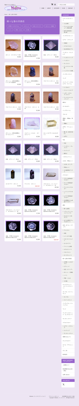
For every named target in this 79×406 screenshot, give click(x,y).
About (49, 8)
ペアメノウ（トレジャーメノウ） (68, 212)
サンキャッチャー (67, 318)
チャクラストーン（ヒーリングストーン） (68, 286)
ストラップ (67, 150)
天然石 (65, 43)
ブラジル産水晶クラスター (68, 179)
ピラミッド (26, 26)
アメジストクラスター (68, 188)
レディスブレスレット (68, 19)
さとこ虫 (65, 350)
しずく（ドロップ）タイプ (68, 94)
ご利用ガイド (66, 365)
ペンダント (67, 60)
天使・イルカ (19, 29)
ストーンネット (68, 299)
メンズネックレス (67, 74)
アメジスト (67, 230)
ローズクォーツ (68, 255)
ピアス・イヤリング (68, 39)
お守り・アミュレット (68, 127)
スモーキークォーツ (68, 239)
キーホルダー (66, 106)
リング (64, 78)
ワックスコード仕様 (68, 67)
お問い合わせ (66, 374)
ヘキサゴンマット (67, 156)
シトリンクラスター (68, 192)
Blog (63, 8)
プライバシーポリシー (54, 396)
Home (43, 8)
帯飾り (65, 123)
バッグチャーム (67, 110)
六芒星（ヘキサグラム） (14, 26)
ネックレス (67, 63)
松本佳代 (65, 354)
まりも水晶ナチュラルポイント (68, 221)
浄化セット (67, 167)
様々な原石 (67, 208)
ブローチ (65, 114)
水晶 (65, 233)
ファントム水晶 (68, 246)
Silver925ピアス (68, 49)
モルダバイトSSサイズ (68, 216)
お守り (65, 136)
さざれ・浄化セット (68, 160)
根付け (64, 102)
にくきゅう (67, 87)
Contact (70, 8)
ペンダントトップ (68, 57)
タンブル (66, 296)
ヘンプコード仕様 (68, 70)
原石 (64, 205)
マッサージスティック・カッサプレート (68, 313)
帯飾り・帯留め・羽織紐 (68, 119)
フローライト (67, 252)
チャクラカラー (67, 340)
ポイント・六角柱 (50, 26)
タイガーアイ (67, 243)
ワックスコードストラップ (68, 98)
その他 (27, 29)
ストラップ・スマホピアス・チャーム (68, 82)
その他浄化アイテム (68, 171)
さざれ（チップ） (68, 164)
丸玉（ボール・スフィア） (68, 225)
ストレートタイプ (68, 90)
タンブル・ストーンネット (68, 292)
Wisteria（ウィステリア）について (38, 396)
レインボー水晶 (68, 236)
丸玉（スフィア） (37, 26)
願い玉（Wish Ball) (68, 132)
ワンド (64, 309)
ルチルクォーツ (68, 249)
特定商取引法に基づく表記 (68, 369)
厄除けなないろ (67, 336)
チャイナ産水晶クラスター (68, 183)
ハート (9, 29)
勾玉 (64, 139)
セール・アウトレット (68, 345)
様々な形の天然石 (67, 258)
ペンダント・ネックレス (68, 53)
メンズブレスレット (68, 35)
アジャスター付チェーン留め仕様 (68, 27)
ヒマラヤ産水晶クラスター (68, 196)
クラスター (65, 175)
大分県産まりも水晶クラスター (68, 201)
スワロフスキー (68, 46)
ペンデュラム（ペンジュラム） (68, 304)
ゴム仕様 (66, 23)
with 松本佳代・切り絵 (68, 31)
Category (56, 8)
